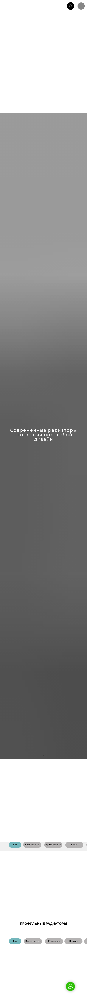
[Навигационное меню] (81, 6)
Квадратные (54, 941)
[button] (70, 6)
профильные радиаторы (43, 923)
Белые (74, 845)
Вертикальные (32, 845)
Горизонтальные (53, 845)
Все (15, 845)
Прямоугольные (33, 941)
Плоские (73, 941)
